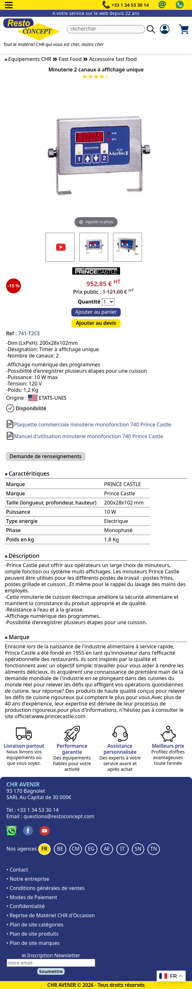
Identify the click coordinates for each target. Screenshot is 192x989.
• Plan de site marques (33, 942)
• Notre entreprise (27, 878)
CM (76, 848)
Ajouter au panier (96, 311)
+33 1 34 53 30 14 (130, 5)
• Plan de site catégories (34, 924)
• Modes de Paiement (31, 897)
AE (107, 848)
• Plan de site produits (32, 933)
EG (91, 848)
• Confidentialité (25, 906)
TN (153, 848)
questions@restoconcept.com (59, 816)
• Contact (17, 869)
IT (122, 848)
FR (44, 848)
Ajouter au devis (96, 322)
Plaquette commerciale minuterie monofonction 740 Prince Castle (92, 424)
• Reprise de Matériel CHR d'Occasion (50, 915)
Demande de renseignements (46, 456)
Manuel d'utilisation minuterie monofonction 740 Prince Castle (88, 436)
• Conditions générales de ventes (45, 888)
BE (60, 848)
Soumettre (51, 971)
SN (138, 848)
